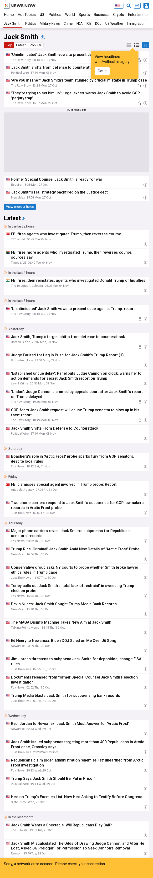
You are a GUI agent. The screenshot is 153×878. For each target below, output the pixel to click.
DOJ (98, 23)
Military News (50, 23)
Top (9, 45)
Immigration (136, 23)
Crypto (118, 14)
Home (9, 14)
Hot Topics (27, 14)
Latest (21, 45)
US (42, 14)
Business (101, 14)
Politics (54, 14)
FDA (79, 23)
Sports (84, 14)
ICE (89, 23)
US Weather (114, 23)
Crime (68, 23)
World (70, 14)
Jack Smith (12, 23)
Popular (35, 45)
